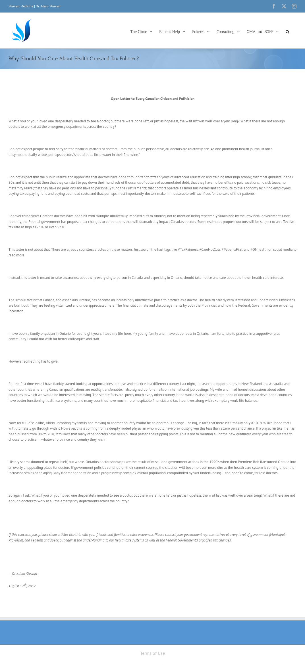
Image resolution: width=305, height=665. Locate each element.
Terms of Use (152, 653)
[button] (287, 31)
